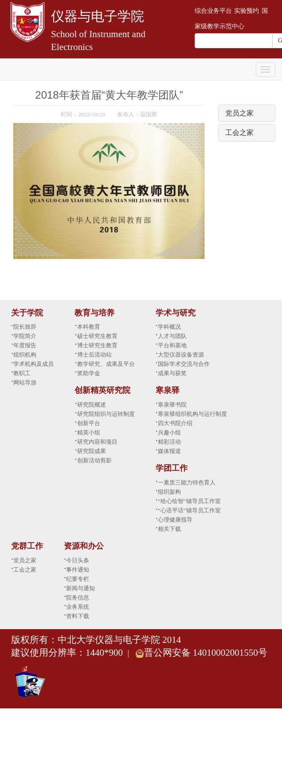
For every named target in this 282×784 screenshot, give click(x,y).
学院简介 (24, 336)
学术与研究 (176, 312)
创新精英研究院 (102, 390)
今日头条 (77, 560)
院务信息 (77, 597)
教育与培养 (94, 312)
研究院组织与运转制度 (106, 414)
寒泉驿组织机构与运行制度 (192, 414)
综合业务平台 (213, 11)
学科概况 (169, 326)
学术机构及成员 (33, 364)
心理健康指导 (175, 519)
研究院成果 (91, 451)
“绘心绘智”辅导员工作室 (189, 501)
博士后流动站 (94, 354)
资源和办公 (84, 546)
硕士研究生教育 (97, 336)
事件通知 (77, 569)
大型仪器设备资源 (181, 354)
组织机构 (24, 354)
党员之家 (239, 113)
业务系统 (77, 606)
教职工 (22, 373)
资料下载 (77, 616)
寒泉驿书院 (172, 404)
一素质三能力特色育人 (186, 482)
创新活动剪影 (94, 460)
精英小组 (88, 432)
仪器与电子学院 (97, 16)
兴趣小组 (169, 432)
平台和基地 (172, 345)
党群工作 (27, 546)
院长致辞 (24, 326)
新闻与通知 (80, 588)
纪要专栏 (77, 579)
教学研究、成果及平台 (106, 364)
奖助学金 (88, 373)
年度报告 (24, 345)
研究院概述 (91, 404)
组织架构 (169, 491)
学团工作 (172, 468)
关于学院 (27, 312)
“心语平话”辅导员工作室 (189, 510)
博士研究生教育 (97, 345)
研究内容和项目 (97, 441)
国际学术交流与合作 (184, 364)
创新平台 (88, 423)
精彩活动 (169, 441)
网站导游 (24, 382)
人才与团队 (172, 336)
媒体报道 (169, 451)
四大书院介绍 (175, 423)
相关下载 (169, 529)
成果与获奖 (172, 373)
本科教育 (88, 326)
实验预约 (246, 11)
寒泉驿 (168, 390)
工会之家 (239, 132)
